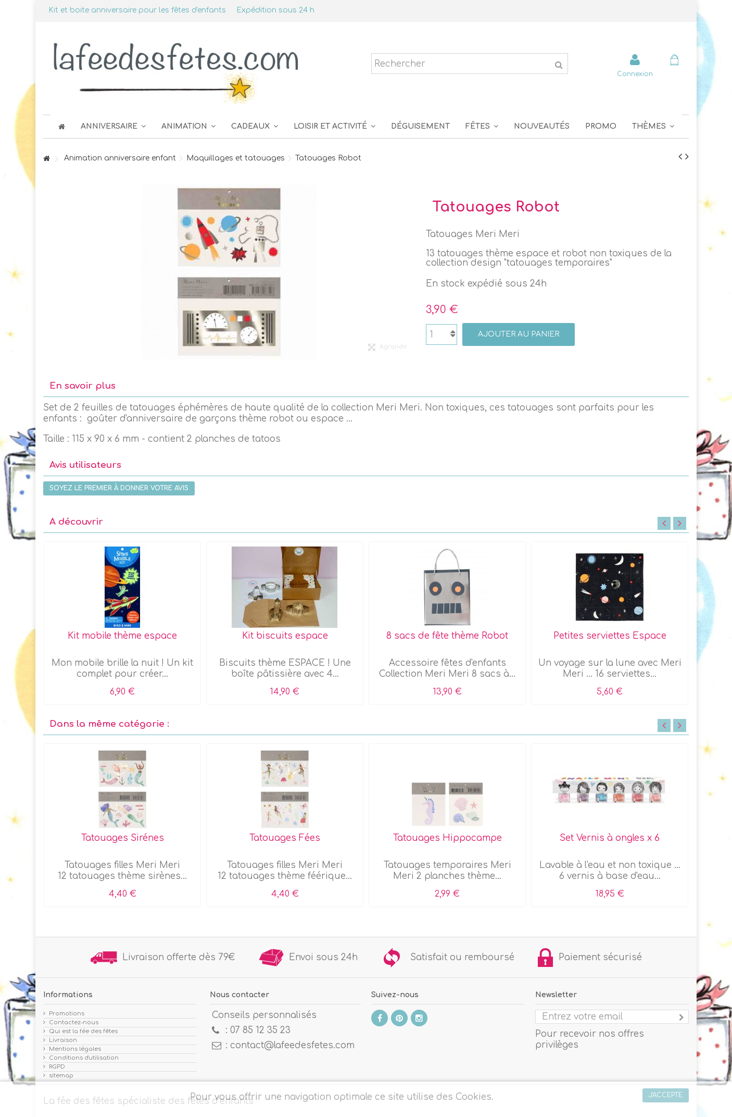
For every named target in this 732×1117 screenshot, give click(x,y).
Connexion (635, 73)
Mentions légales (75, 1049)
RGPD (57, 1066)
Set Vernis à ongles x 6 (610, 838)
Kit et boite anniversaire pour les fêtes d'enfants (137, 10)
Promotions (66, 1013)
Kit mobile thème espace (122, 636)
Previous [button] (664, 523)
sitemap (61, 1075)
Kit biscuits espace (285, 636)
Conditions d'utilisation (84, 1058)
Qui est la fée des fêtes (83, 1031)
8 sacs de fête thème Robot (447, 636)
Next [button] (679, 523)
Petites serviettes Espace (609, 636)
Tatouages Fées (284, 838)
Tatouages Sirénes (122, 838)
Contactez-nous (73, 1022)
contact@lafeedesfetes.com (292, 1045)
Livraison (63, 1040)
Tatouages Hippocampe (447, 838)
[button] (482, 126)
